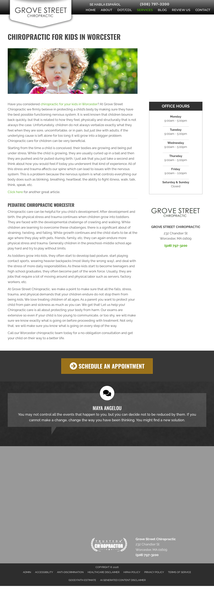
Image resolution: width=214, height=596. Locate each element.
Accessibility (44, 572)
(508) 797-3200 (154, 4)
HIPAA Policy (131, 572)
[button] (107, 366)
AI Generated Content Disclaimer (123, 580)
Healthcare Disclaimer (103, 572)
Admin (27, 572)
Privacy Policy (154, 572)
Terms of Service (179, 572)
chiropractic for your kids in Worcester (69, 104)
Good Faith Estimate (82, 580)
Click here (15, 192)
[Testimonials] (107, 410)
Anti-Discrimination (70, 572)
